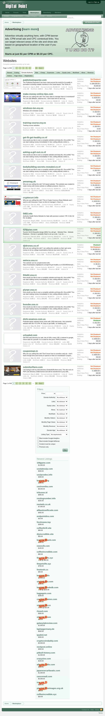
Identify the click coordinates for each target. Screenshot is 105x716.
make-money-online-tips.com (38, 94)
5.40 (40, 222)
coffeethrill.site (44, 528)
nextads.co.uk (43, 504)
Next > (41, 68)
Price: (43, 393)
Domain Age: (51, 430)
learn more (30, 29)
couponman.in (30, 351)
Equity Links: (51, 405)
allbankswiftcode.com (47, 510)
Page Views (18, 76)
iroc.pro (40, 682)
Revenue (91, 72)
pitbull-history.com (46, 653)
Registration (28, 76)
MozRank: (52, 414)
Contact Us (85, 710)
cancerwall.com (44, 676)
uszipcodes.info (44, 474)
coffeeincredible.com (47, 552)
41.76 (56, 358)
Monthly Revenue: (49, 426)
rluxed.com (42, 611)
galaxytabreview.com (47, 623)
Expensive (50, 72)
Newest (9, 72)
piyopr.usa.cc (30, 290)
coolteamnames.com (47, 599)
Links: (54, 401)
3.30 (40, 103)
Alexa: (53, 410)
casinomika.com (45, 486)
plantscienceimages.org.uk (50, 688)
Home (7, 12)
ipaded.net (42, 635)
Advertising (47, 12)
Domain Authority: (50, 397)
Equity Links (66, 72)
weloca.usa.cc (30, 260)
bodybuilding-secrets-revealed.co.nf (42, 167)
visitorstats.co (44, 605)
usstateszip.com (45, 469)
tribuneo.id (42, 492)
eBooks (42, 16)
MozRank (76, 72)
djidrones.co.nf (31, 246)
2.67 (44, 344)
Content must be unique (46, 444)
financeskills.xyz (45, 558)
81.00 (55, 87)
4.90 (41, 360)
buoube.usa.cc (30, 304)
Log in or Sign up (93, 2)
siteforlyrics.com (45, 581)
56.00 (55, 101)
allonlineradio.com (46, 664)
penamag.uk (29, 181)
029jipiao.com (30, 230)
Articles (49, 16)
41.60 (55, 374)
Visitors (9, 76)
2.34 (39, 376)
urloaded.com (30, 335)
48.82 (50, 252)
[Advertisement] (45, 6)
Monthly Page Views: (48, 422)
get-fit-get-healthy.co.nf (35, 137)
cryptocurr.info (30, 197)
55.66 (50, 144)
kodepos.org (43, 480)
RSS (101, 710)
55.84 (50, 113)
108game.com (43, 463)
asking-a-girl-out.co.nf (34, 152)
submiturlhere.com (33, 367)
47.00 (56, 326)
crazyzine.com (44, 658)
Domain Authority (27, 72)
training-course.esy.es (34, 123)
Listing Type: (45, 434)
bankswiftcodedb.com (47, 587)
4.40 (42, 328)
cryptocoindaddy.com (47, 641)
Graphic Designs (31, 16)
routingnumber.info (46, 498)
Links (58, 72)
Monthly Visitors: (50, 418)
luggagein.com (44, 593)
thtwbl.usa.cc (30, 275)
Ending (16, 72)
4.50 (39, 89)
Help (92, 710)
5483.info (27, 213)
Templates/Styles (17, 16)
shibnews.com (44, 617)
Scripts (6, 16)
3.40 (40, 206)
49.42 (56, 236)
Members (58, 12)
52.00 (55, 221)
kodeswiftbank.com (46, 540)
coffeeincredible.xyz (46, 694)
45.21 (56, 342)
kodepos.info (43, 575)
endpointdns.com (45, 516)
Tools (24, 12)
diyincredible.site (45, 534)
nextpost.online (44, 647)
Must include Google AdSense (48, 441)
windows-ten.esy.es (33, 108)
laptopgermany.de (45, 629)
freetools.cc (42, 569)
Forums (15, 12)
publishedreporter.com (35, 80)
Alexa (83, 72)
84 (36, 68)
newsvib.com (43, 546)
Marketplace (34, 12)
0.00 (31, 115)
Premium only (43, 447)
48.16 (50, 267)
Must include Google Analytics (48, 438)
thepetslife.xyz (44, 564)
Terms (100, 713)
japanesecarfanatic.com (48, 670)
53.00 (56, 188)
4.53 (42, 238)
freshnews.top (44, 522)
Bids (36, 72)
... (55, 16)
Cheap (42, 72)
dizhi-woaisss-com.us (34, 319)
